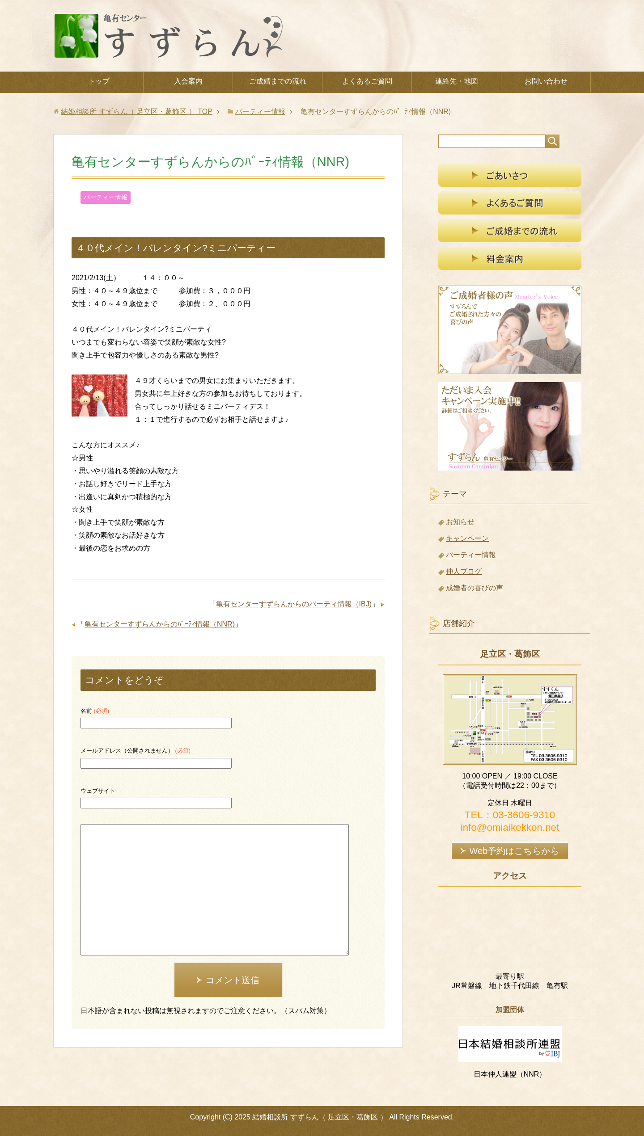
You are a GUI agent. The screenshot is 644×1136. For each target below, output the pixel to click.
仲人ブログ (464, 571)
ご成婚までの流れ (277, 81)
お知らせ (460, 522)
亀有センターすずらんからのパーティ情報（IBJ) (294, 604)
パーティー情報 (105, 197)
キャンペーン (467, 538)
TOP (136, 111)
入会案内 (188, 81)
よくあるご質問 (367, 81)
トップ (99, 81)
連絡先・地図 (456, 81)
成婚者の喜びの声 (474, 588)
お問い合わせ (546, 81)
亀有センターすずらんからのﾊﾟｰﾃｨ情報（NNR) (160, 624)
